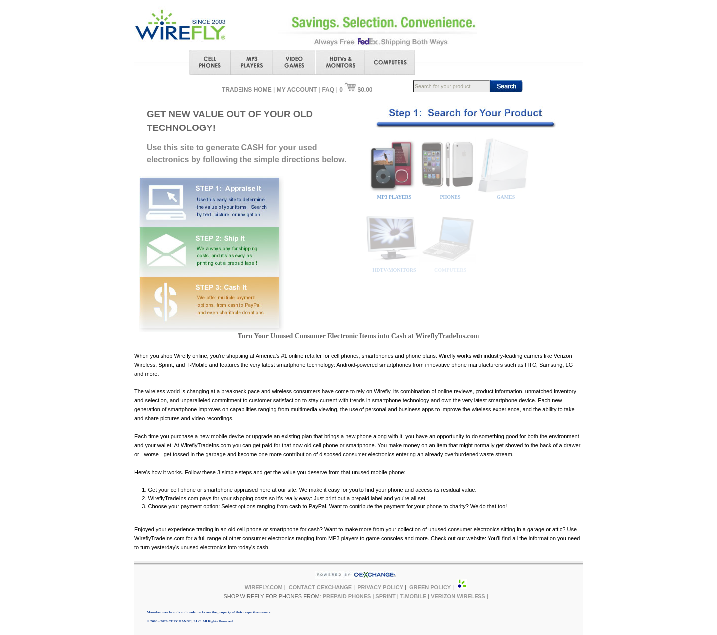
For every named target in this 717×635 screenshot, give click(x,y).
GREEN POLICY (430, 587)
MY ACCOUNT (297, 89)
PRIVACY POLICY (380, 587)
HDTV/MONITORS (394, 270)
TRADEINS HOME (247, 89)
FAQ (328, 89)
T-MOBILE (413, 596)
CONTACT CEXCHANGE (320, 587)
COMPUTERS (450, 270)
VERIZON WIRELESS (458, 596)
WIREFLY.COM (264, 587)
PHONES (450, 197)
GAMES (506, 197)
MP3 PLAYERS (394, 197)
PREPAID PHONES (347, 596)
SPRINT (385, 596)
